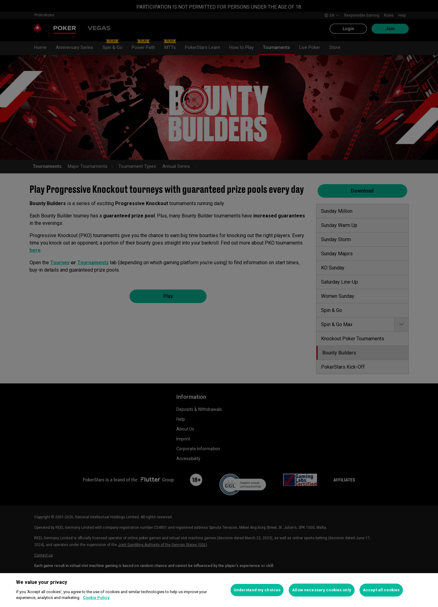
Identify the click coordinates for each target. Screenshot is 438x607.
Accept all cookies (381, 590)
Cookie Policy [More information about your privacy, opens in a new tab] (96, 597)
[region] (219, 590)
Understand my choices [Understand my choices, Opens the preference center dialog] (257, 590)
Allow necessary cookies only (321, 590)
